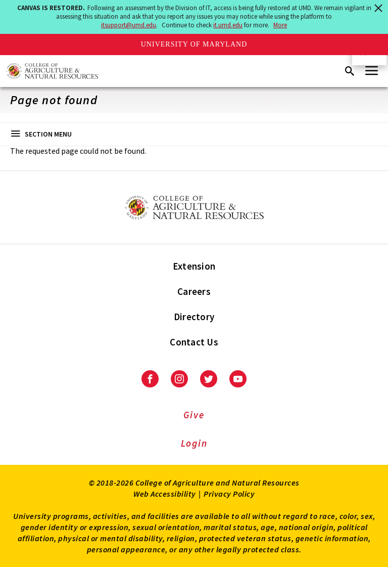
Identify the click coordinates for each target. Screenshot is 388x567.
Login (194, 443)
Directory (194, 317)
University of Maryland (194, 44)
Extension (194, 266)
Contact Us (194, 342)
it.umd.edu (228, 25)
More (280, 25)
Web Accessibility (164, 494)
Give (193, 415)
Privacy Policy (229, 494)
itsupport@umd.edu (128, 25)
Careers (194, 291)
